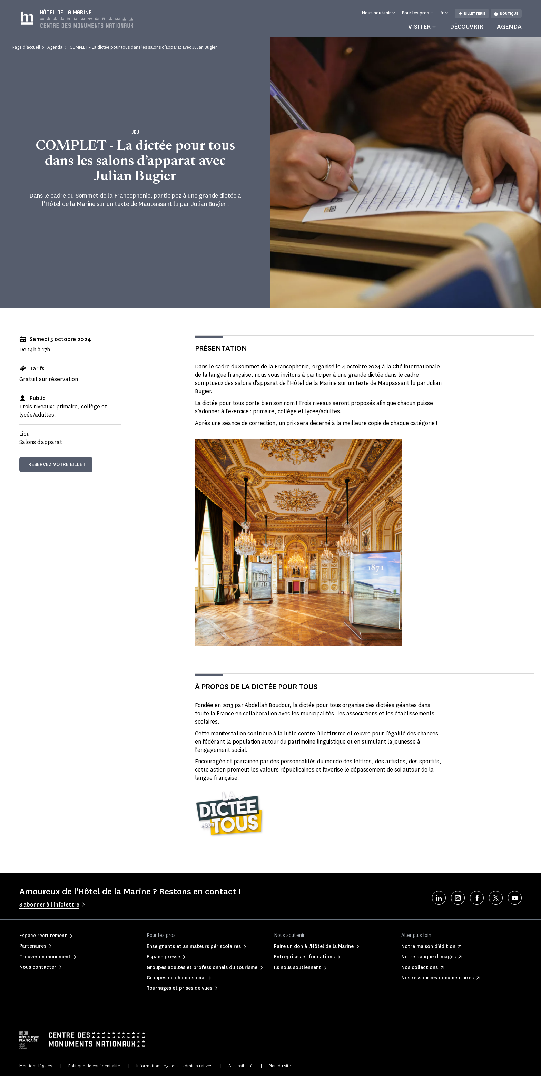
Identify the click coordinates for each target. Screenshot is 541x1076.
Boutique (506, 13)
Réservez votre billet (57, 464)
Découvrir (466, 26)
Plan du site (280, 1066)
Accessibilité (240, 1066)
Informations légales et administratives (174, 1066)
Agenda (509, 26)
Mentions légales (35, 1066)
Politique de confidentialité (94, 1066)
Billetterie (471, 13)
